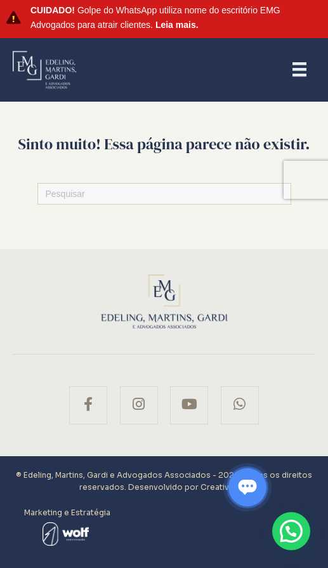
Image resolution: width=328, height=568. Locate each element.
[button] (291, 531)
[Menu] (299, 69)
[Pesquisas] (164, 194)
